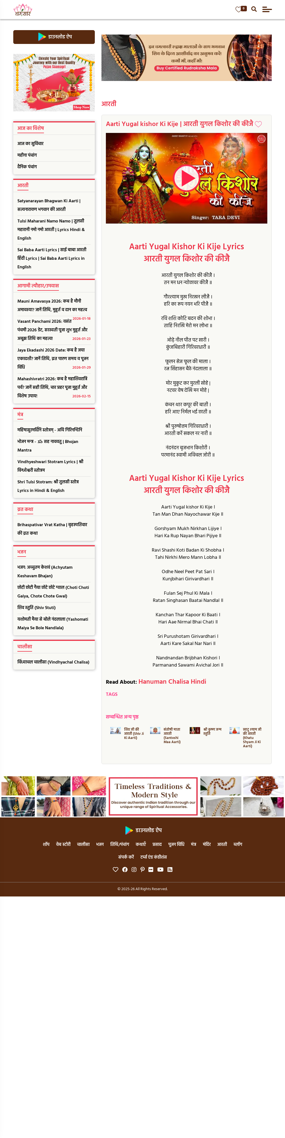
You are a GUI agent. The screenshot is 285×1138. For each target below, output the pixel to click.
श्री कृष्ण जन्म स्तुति (212, 732)
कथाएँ (141, 844)
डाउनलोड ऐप (54, 37)
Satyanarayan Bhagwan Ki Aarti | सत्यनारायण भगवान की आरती (48, 205)
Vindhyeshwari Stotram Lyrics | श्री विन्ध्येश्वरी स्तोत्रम (50, 466)
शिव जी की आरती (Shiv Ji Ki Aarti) (134, 734)
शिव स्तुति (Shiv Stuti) (36, 608)
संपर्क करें (126, 857)
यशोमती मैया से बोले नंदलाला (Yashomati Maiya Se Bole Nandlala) (52, 624)
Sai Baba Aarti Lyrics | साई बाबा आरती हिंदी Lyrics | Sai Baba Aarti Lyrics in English (51, 259)
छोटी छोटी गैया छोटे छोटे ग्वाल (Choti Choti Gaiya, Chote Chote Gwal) (53, 592)
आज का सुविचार (30, 144)
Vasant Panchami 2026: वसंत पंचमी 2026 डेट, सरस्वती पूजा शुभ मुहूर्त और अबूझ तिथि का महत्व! (54, 330)
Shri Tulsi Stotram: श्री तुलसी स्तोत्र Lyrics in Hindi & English (48, 486)
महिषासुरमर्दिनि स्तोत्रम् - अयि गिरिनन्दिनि (49, 430)
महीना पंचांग (27, 155)
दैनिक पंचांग (27, 167)
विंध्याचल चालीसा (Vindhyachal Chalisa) (53, 662)
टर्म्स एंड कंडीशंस (153, 857)
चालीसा (83, 844)
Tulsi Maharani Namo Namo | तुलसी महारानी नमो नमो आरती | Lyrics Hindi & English (51, 230)
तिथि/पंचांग (119, 844)
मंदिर (207, 844)
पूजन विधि (176, 844)
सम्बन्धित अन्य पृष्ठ (122, 717)
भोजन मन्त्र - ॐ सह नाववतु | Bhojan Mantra (47, 446)
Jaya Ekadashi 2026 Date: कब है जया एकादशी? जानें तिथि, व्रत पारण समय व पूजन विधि (54, 359)
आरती (108, 104)
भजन (100, 844)
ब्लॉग (238, 844)
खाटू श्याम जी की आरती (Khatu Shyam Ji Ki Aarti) (252, 738)
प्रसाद (157, 844)
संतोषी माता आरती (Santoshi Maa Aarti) (172, 736)
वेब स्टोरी (63, 844)
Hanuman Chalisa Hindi (172, 682)
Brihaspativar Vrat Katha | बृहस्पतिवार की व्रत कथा (52, 529)
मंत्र (193, 844)
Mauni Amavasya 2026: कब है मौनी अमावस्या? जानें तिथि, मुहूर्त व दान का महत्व (54, 307)
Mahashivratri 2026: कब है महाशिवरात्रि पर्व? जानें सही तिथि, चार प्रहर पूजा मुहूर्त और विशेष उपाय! (54, 388)
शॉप (46, 844)
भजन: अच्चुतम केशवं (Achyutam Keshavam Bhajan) (44, 572)
